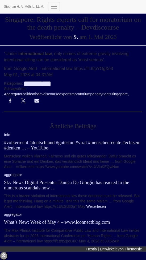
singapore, (120, 94)
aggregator (33, 83)
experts (65, 94)
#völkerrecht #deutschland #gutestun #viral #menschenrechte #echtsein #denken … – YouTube (72, 145)
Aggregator (13, 94)
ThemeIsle (133, 249)
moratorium (81, 94)
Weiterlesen (95, 206)
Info (46, 83)
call (25, 94)
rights (106, 94)
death (32, 94)
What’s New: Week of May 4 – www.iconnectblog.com (57, 222)
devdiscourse (48, 94)
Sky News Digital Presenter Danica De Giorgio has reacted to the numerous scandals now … (66, 185)
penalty (96, 94)
